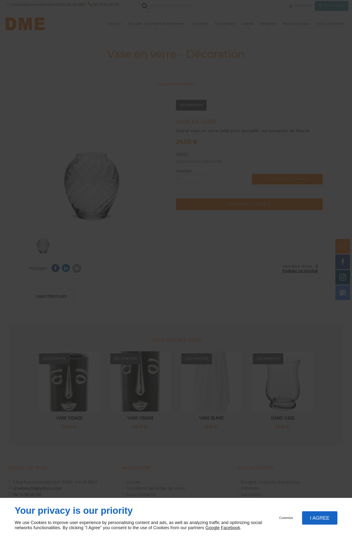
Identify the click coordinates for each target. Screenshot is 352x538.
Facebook (230, 527)
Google (212, 527)
